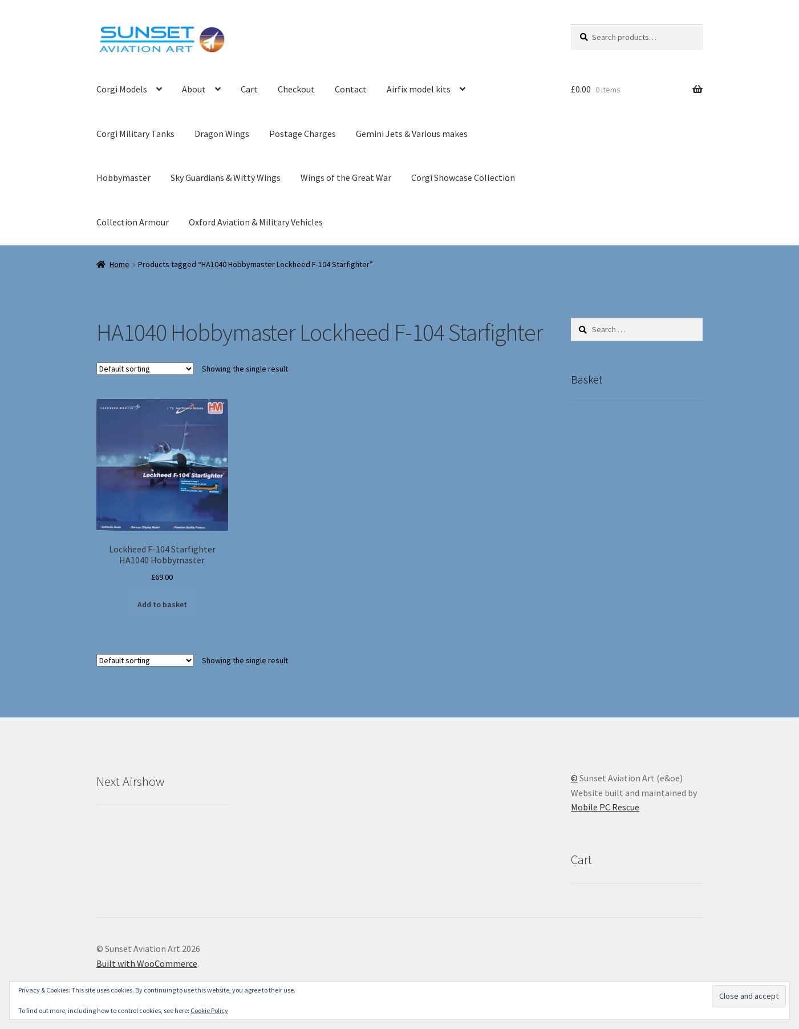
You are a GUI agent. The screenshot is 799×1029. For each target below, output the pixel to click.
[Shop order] (145, 368)
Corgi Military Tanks (135, 133)
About (194, 89)
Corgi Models (121, 89)
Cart (249, 89)
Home (119, 264)
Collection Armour (132, 222)
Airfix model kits (419, 89)
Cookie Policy (209, 1010)
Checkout (296, 89)
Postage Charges (302, 133)
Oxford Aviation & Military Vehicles (256, 222)
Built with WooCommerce (146, 963)
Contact (351, 89)
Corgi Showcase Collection (463, 177)
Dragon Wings (221, 133)
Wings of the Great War (346, 177)
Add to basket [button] (162, 604)
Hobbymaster (123, 177)
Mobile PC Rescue (605, 807)
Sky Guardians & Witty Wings (226, 177)
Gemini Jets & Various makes (412, 133)
